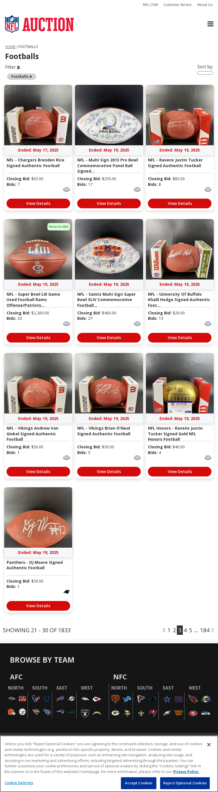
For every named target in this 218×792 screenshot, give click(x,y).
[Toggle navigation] (210, 24)
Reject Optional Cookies (185, 782)
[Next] (212, 630)
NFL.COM (150, 4)
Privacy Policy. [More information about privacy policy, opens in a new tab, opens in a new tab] (186, 771)
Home (10, 46)
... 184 (201, 630)
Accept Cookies (139, 782)
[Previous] (164, 630)
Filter (12, 67)
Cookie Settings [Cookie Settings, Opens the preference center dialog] (19, 782)
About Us (204, 4)
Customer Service (178, 4)
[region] (109, 764)
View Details (38, 203)
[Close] (209, 744)
